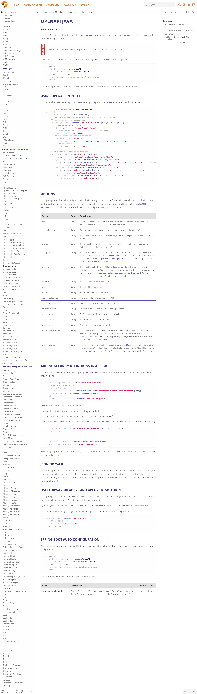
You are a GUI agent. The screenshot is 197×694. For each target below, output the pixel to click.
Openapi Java (9, 266)
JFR (4, 215)
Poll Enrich (7, 535)
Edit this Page (190, 12)
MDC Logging (8, 239)
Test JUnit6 (7, 336)
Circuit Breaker (9, 388)
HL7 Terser (7, 95)
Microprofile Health (11, 257)
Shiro (5, 310)
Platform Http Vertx (11, 283)
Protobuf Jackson (10, 20)
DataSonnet (8, 81)
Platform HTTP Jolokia (12, 277)
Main (5, 236)
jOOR (5, 104)
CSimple (6, 77)
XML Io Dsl (8, 201)
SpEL (5, 128)
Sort (5, 632)
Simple (6, 125)
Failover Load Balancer (12, 441)
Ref (4, 122)
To (4, 659)
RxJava (5, 307)
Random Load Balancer (13, 550)
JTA (4, 221)
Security (85, 5)
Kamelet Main (10, 196)
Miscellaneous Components (15, 149)
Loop (5, 473)
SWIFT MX (7, 35)
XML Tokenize (9, 139)
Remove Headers (10, 558)
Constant (7, 75)
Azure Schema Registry (13, 155)
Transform (7, 670)
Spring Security (9, 319)
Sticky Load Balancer (11, 641)
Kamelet (6, 464)
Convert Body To (10, 405)
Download (70, 5)
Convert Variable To (11, 411)
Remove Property (10, 564)
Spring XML (8, 321)
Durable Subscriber (11, 426)
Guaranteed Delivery (11, 455)
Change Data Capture (12, 379)
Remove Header (10, 555)
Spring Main (8, 316)
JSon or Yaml (169, 34)
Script (5, 606)
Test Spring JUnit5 (10, 345)
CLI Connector (9, 164)
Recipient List (8, 553)
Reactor (6, 292)
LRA (4, 230)
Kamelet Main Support (13, 198)
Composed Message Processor (16, 396)
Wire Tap (6, 685)
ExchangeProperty (10, 83)
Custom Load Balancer (12, 417)
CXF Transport (9, 176)
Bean (5, 376)
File (4, 86)
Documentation (33, 5)
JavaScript (7, 101)
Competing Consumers (12, 393)
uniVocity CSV (8, 47)
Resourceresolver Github (13, 304)
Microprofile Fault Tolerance (15, 254)
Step (5, 638)
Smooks (6, 26)
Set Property (8, 623)
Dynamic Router (10, 429)
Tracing (6, 354)
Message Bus (8, 485)
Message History (10, 500)
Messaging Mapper (11, 514)
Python (6, 119)
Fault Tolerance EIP (11, 446)
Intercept (7, 461)
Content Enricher (10, 399)
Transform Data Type (12, 673)
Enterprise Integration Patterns (17, 366)
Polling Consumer (10, 538)
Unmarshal (7, 676)
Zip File (6, 65)
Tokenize (6, 131)
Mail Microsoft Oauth (12, 233)
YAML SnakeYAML (10, 59)
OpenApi (60, 38)
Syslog (5, 38)
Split (5, 635)
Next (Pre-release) (172, 12)
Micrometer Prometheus (13, 248)
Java (4, 98)
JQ (4, 107)
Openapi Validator (10, 268)
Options (167, 27)
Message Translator (11, 505)
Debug (6, 179)
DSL (4, 184)
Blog (16, 5)
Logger (6, 470)
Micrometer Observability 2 (14, 245)
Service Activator (10, 612)
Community (52, 5)
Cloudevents (8, 170)
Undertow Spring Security (14, 357)
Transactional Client (11, 668)
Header (6, 92)
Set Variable (8, 626)
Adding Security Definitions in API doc (179, 31)
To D (5, 662)
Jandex (6, 209)
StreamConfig (8, 650)
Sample (6, 600)
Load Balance (8, 467)
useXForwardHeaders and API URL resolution (177, 38)
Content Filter (8, 402)
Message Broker (10, 482)
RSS (4, 23)
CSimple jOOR (8, 173)
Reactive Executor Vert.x (13, 289)
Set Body (6, 614)
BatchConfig (8, 373)
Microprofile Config (11, 251)
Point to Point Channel (12, 529)
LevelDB (6, 227)
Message (6, 479)
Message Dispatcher (11, 491)
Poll (4, 532)
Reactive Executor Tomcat (14, 286)
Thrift (5, 44)
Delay (5, 423)
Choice (6, 384)
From (5, 452)
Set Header (7, 617)
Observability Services (12, 262)
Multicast (7, 517)
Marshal (6, 476)
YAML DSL (8, 204)
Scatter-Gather (9, 603)
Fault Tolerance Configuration (15, 443)
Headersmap (8, 207)
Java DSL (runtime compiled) (16, 190)
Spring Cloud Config (11, 313)
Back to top (190, 691)
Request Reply (9, 570)
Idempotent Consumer (12, 458)
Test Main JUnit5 (10, 339)
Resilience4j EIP (9, 579)
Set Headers (8, 620)
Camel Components (44, 12)
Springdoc (7, 324)
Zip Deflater (8, 62)
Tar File (6, 41)
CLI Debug (7, 167)
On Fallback (8, 523)
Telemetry (7, 327)
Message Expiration (11, 497)
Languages (7, 68)
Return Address (9, 585)
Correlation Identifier (11, 414)
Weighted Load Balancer (13, 682)
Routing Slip (8, 594)
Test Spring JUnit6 (10, 348)
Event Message (9, 438)
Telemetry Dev (9, 330)
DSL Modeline (10, 187)
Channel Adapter (10, 382)
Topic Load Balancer (11, 665)
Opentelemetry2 (10, 274)
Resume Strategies (11, 582)
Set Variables (8, 629)
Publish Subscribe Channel (14, 547)
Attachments (8, 152)
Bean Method (8, 72)
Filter (5, 449)
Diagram (6, 182)
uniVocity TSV (8, 53)
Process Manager (10, 544)
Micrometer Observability (13, 242)
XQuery (6, 145)
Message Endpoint (11, 494)
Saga (5, 597)
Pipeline (6, 526)
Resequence (8, 573)
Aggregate (7, 370)
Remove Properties (11, 561)
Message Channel (10, 488)
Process (6, 541)
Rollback (6, 588)
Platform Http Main (11, 280)
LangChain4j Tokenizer (12, 224)
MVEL (5, 113)
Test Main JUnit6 (10, 342)
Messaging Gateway (11, 511)
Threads (6, 653)
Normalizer (7, 520)
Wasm (5, 136)
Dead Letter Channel (11, 420)
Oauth (5, 260)
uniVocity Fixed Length (12, 50)
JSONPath (7, 110)
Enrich (5, 432)
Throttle (6, 656)
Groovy (6, 89)
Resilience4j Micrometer (13, 301)
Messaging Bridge (10, 508)
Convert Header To (11, 408)
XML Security (8, 56)
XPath (5, 142)
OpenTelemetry (9, 271)
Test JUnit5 (7, 333)
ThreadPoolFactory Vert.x (13, 351)
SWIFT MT (7, 32)
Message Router (10, 502)
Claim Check (8, 390)
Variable (6, 134)
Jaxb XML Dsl (9, 193)
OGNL (5, 116)
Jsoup (5, 218)
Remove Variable (10, 567)
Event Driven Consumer (13, 435)
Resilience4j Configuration (14, 576)
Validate (6, 679)
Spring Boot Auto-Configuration (176, 42)
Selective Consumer (11, 609)
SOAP (5, 29)
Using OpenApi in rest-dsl (174, 24)
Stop (5, 644)
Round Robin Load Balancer (15, 591)
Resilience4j (8, 298)
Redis (5, 295)
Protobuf (7, 17)
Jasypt (5, 212)
